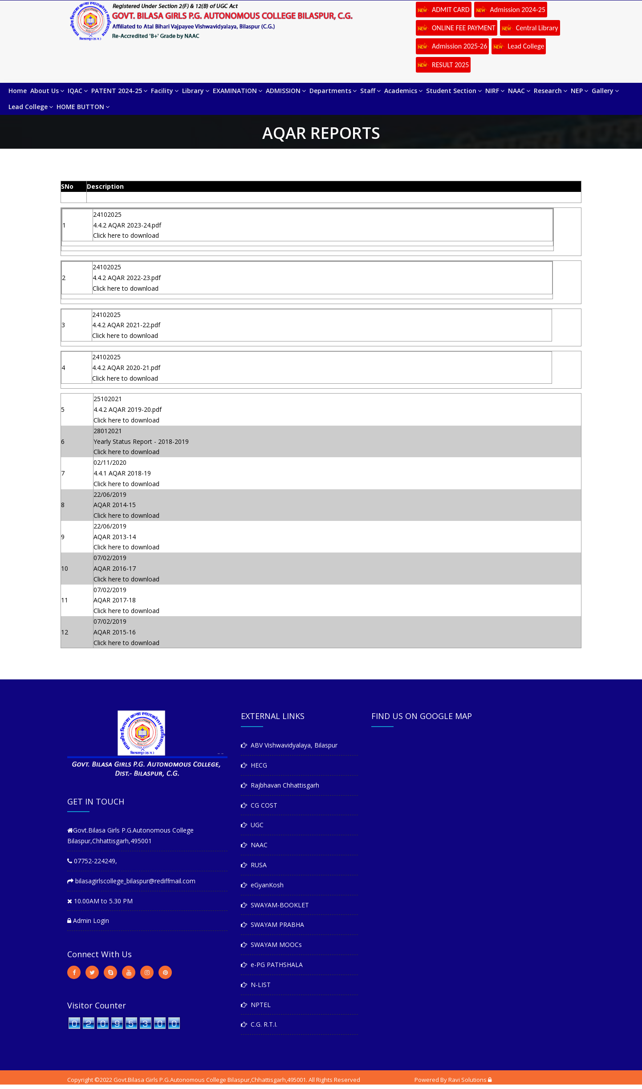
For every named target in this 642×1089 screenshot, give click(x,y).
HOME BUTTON (83, 106)
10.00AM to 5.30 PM (100, 901)
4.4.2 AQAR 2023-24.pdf (127, 225)
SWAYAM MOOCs (271, 944)
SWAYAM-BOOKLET (275, 905)
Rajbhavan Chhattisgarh (280, 785)
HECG (254, 765)
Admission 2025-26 (452, 47)
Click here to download (126, 235)
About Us (47, 90)
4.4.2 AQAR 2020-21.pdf (126, 367)
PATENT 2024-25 (119, 90)
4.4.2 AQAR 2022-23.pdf (127, 277)
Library (195, 90)
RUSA (254, 865)
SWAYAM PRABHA (272, 924)
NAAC (519, 90)
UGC (252, 825)
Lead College (518, 47)
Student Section (454, 90)
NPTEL (256, 1004)
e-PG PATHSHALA (272, 964)
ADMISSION (286, 90)
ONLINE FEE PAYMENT (457, 28)
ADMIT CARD (444, 10)
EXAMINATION (237, 90)
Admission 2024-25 (510, 10)
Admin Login (88, 920)
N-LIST (256, 984)
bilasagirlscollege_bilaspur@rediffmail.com (131, 881)
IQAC (78, 90)
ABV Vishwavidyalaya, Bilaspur (289, 745)
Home (17, 90)
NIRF (494, 90)
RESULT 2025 (443, 65)
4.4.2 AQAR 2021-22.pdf (126, 325)
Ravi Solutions (467, 1080)
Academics (403, 90)
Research (550, 90)
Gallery (605, 90)
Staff (370, 90)
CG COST (259, 805)
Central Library (530, 28)
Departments (333, 90)
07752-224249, (92, 861)
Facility (165, 90)
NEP (579, 90)
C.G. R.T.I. (259, 1024)
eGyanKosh (262, 885)
